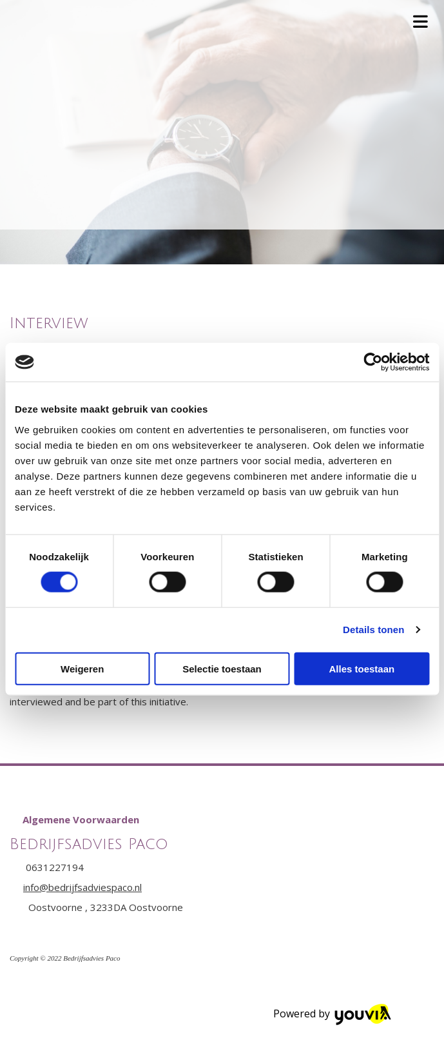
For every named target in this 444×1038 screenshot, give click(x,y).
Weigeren (82, 668)
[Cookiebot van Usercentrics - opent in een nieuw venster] (372, 362)
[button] (81, 819)
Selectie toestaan (222, 668)
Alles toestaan (361, 668)
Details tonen (373, 629)
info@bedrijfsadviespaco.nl (82, 887)
